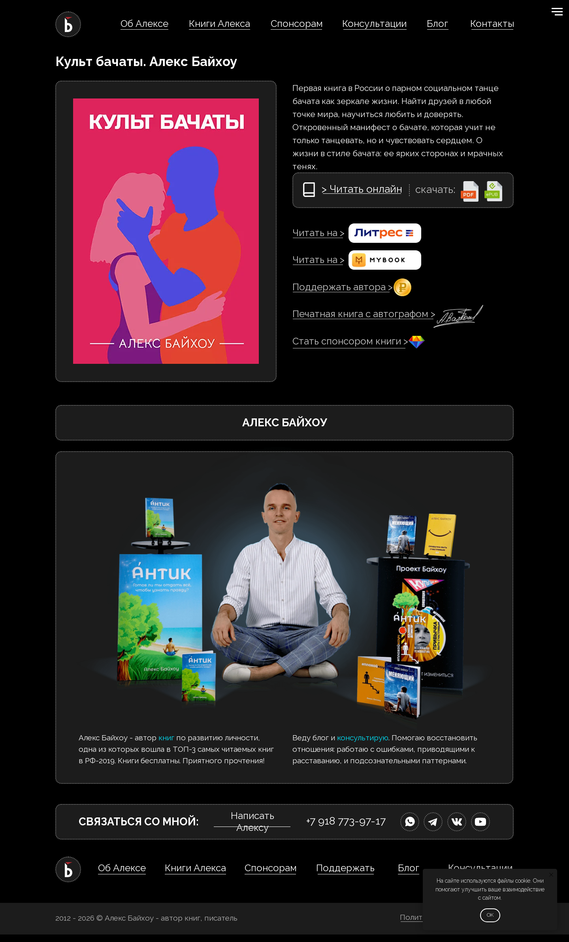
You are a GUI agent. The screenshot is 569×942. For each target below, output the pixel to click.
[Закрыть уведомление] (551, 875)
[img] (410, 822)
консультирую (362, 737)
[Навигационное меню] (557, 12)
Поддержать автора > (342, 287)
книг (166, 737)
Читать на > (318, 232)
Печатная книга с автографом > (363, 314)
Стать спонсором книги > (350, 341)
